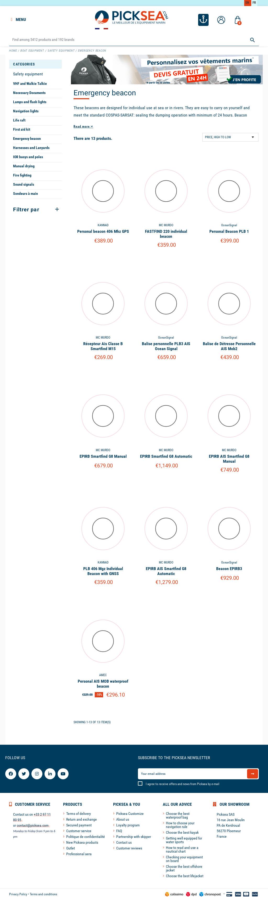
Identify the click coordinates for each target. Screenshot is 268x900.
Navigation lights (25, 111)
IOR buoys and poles (28, 157)
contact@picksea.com (33, 825)
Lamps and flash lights (29, 102)
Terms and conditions (43, 894)
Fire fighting (22, 175)
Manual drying (24, 166)
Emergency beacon (27, 138)
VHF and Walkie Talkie (30, 83)
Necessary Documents (29, 93)
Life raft (19, 120)
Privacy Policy (18, 894)
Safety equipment (28, 73)
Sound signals (23, 184)
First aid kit (21, 129)
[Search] (134, 40)
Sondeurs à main (25, 193)
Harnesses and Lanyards (31, 148)
